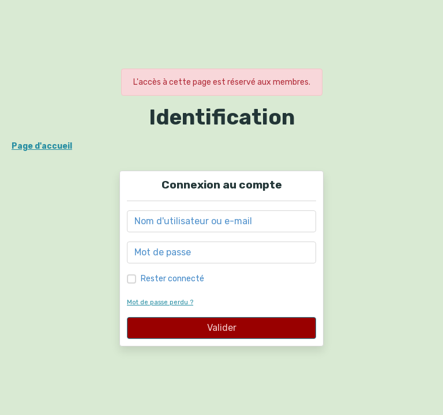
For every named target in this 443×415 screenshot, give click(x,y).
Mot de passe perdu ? (160, 302)
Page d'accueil (42, 146)
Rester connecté (172, 279)
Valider (221, 327)
